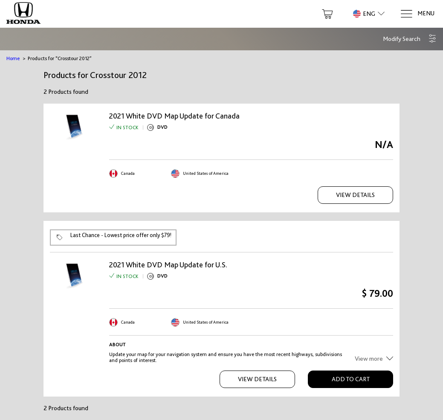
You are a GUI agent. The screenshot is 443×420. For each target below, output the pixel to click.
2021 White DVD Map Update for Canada (174, 116)
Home (13, 58)
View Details (355, 195)
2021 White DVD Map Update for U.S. (168, 265)
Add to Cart (351, 379)
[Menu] (417, 14)
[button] (410, 39)
